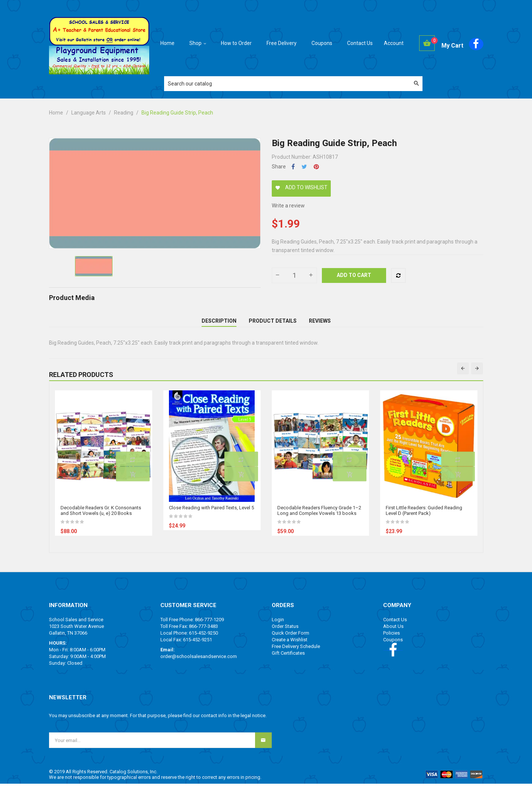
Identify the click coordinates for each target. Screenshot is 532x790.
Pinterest (316, 167)
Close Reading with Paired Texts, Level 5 (211, 514)
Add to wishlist (301, 187)
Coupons (393, 646)
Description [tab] (219, 324)
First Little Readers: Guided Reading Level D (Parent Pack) (424, 516)
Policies (391, 639)
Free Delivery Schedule (296, 652)
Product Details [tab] (273, 324)
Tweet (304, 167)
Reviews (320, 324)
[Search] (293, 83)
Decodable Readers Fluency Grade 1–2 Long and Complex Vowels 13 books (319, 516)
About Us (393, 632)
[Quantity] (294, 275)
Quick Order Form (290, 639)
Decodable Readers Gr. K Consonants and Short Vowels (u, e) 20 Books (101, 516)
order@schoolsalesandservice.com (198, 662)
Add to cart (354, 275)
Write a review (288, 206)
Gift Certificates (288, 659)
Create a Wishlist (289, 646)
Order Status (285, 632)
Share (293, 167)
